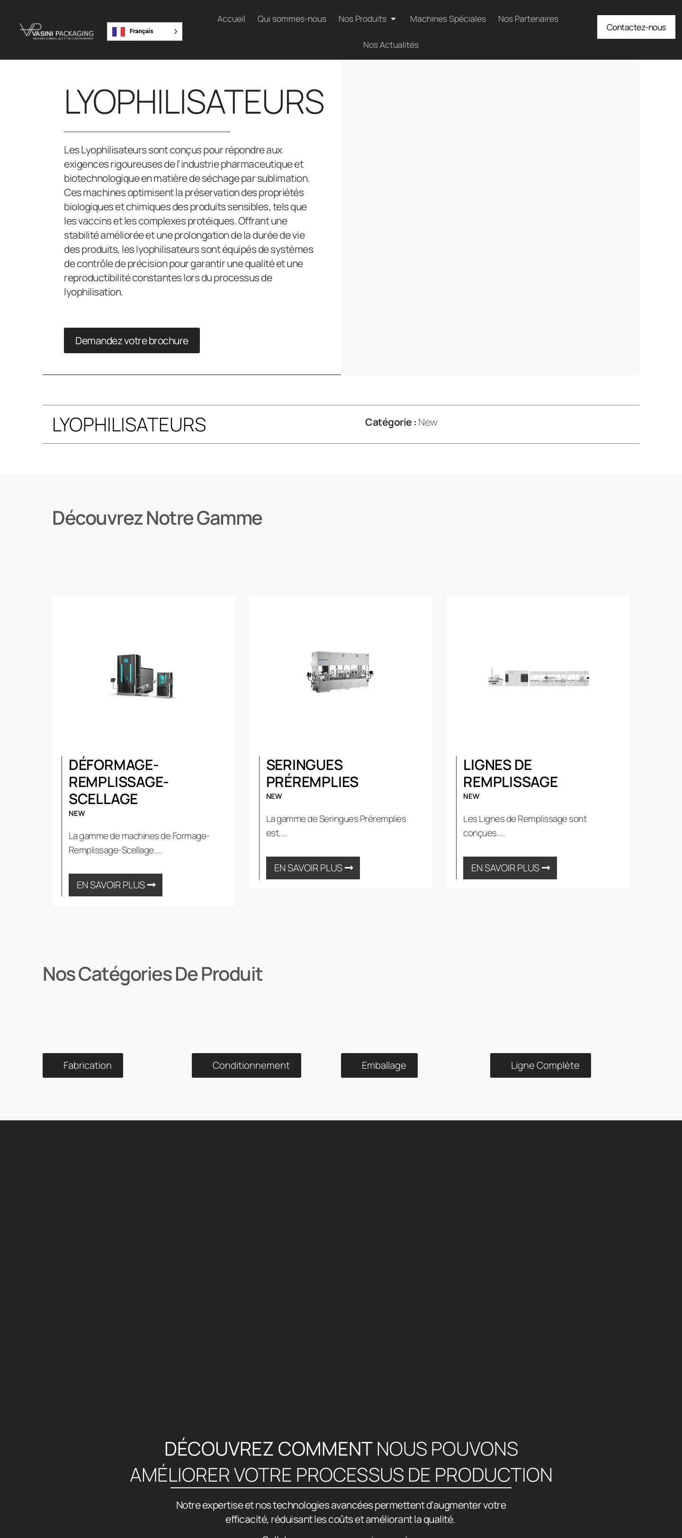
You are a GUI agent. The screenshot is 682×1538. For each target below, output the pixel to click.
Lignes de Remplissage (510, 773)
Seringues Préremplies (312, 773)
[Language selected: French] (144, 31)
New (428, 422)
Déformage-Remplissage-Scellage (119, 781)
